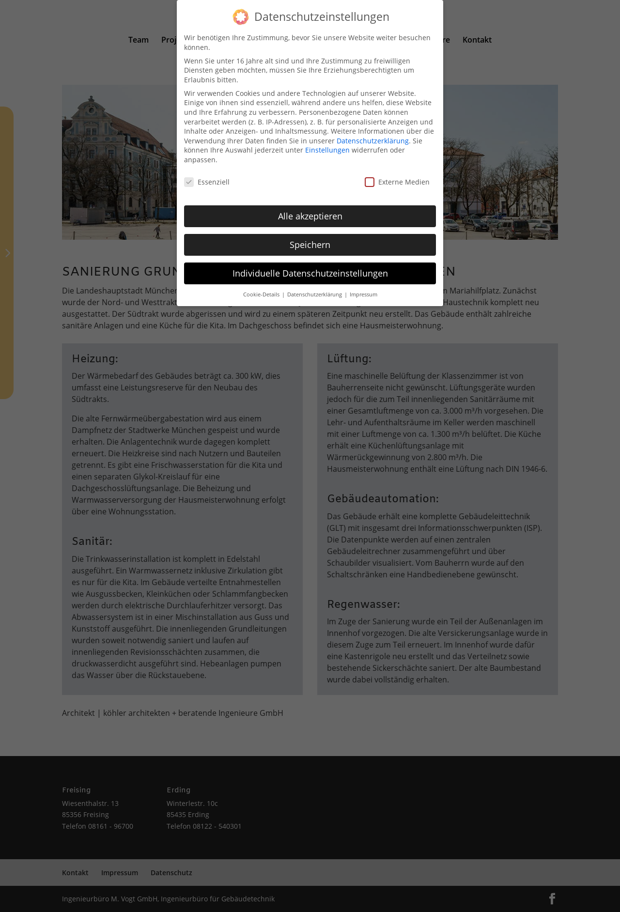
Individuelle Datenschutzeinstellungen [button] (310, 268)
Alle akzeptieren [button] (310, 210)
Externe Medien (397, 176)
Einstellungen (327, 145)
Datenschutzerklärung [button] (315, 289)
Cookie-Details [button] (262, 289)
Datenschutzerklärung (373, 135)
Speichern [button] (310, 239)
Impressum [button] (363, 289)
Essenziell (207, 176)
